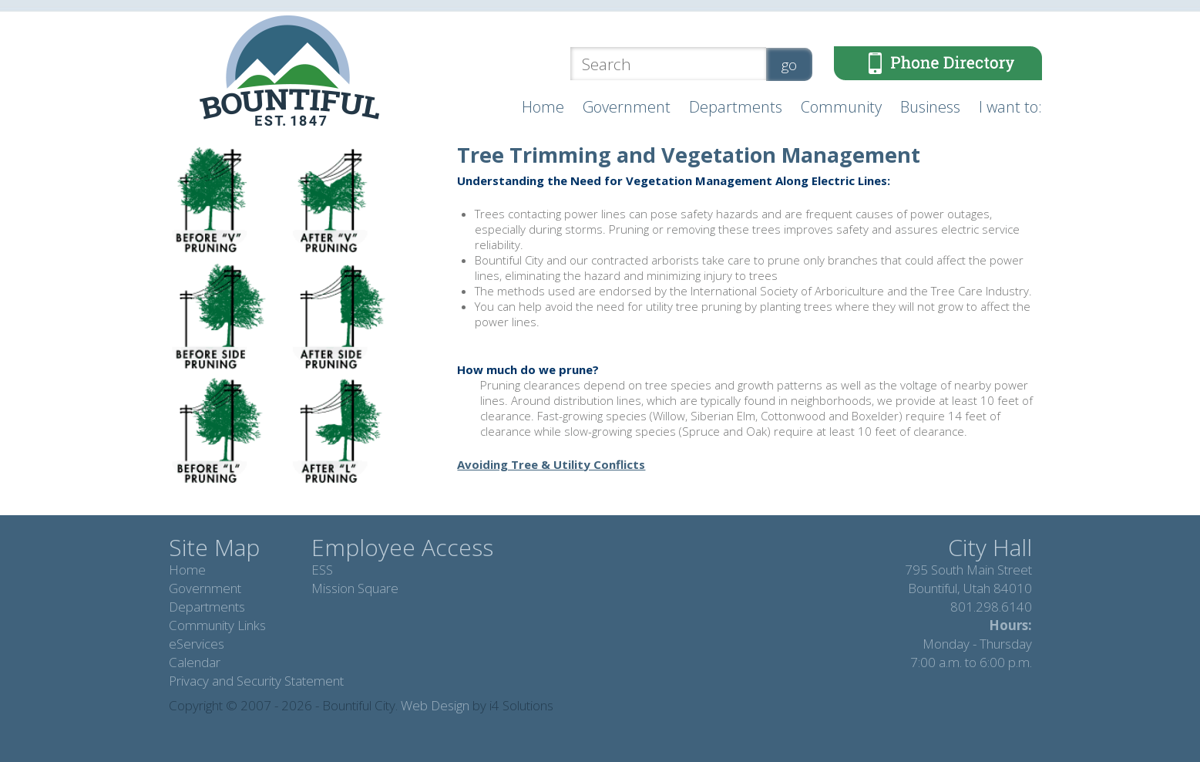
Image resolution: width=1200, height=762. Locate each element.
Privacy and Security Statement (256, 681)
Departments (735, 106)
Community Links (217, 625)
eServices (196, 643)
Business (930, 106)
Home (543, 106)
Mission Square (354, 588)
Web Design (435, 705)
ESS (322, 569)
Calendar (194, 662)
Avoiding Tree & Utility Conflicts (551, 464)
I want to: (1010, 106)
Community (841, 106)
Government (627, 106)
